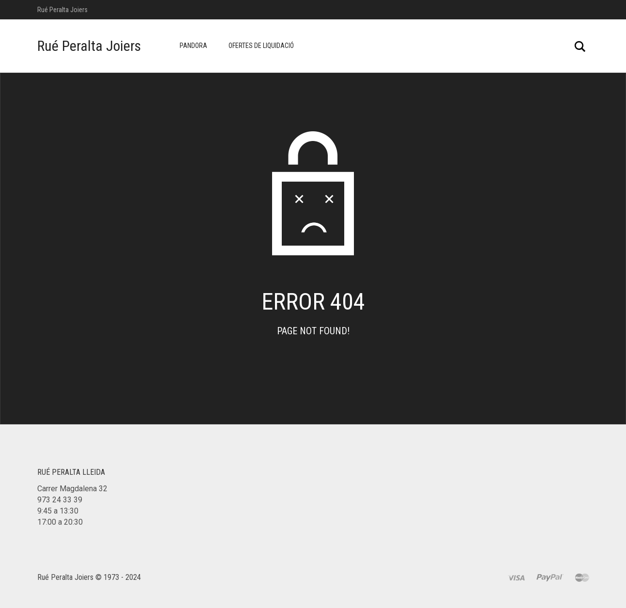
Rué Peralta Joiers (89, 45)
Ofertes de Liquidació (261, 45)
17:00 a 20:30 (60, 522)
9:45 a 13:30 (57, 510)
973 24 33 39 (59, 499)
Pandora (193, 45)
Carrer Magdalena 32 (72, 488)
